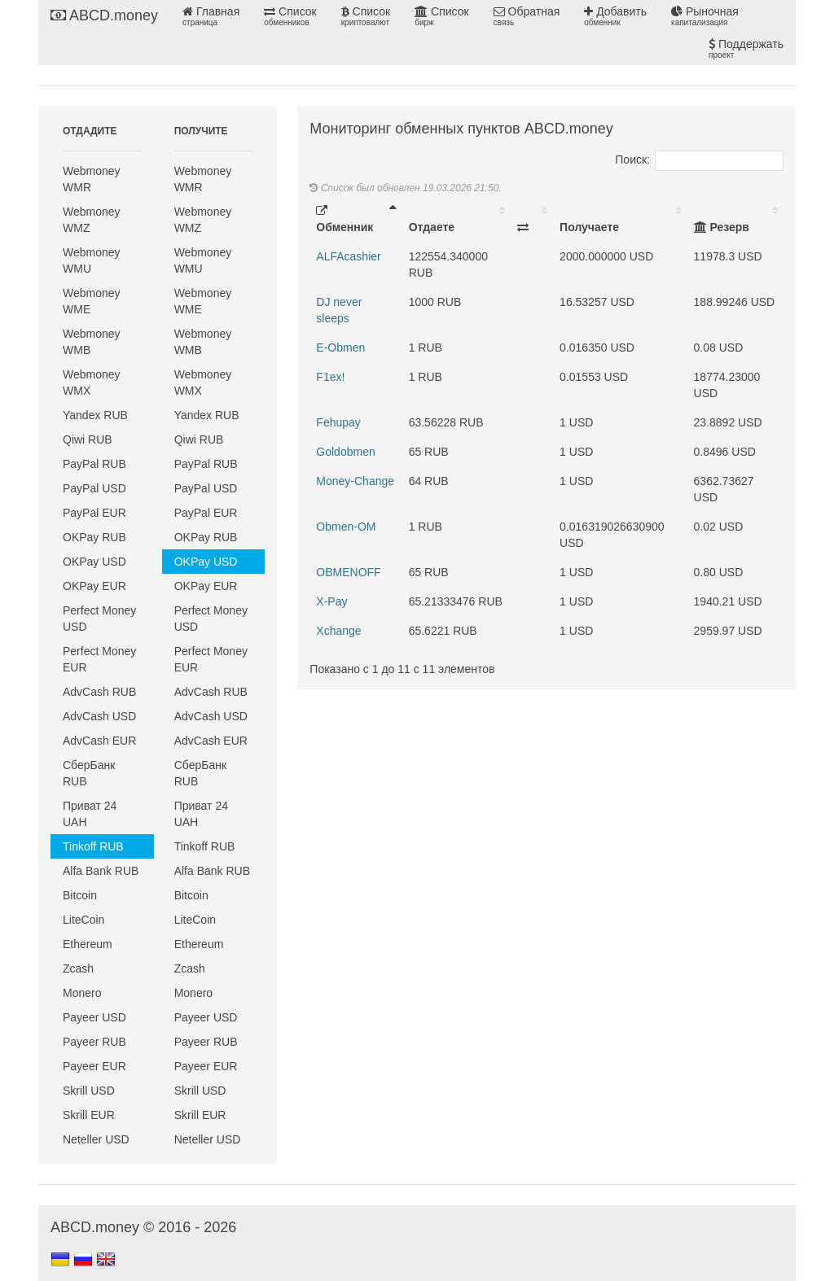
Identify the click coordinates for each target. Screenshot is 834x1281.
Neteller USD (96, 1139)
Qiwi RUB (87, 439)
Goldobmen (345, 451)
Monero (82, 992)
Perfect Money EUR (99, 659)
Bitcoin (80, 895)
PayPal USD (94, 488)
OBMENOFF (348, 572)
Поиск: (699, 159)
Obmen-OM (345, 526)
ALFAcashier (348, 256)
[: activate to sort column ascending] (532, 219)
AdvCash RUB (99, 691)
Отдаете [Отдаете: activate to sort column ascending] (431, 227)
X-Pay (331, 601)
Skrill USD (89, 1090)
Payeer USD (94, 1017)
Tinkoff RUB (93, 846)
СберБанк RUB (89, 773)
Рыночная (705, 16)
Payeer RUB (94, 1041)
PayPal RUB (94, 463)
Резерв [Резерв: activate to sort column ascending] (721, 227)
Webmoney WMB (92, 341)
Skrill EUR (89, 1114)
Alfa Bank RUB (100, 870)
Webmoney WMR (92, 179)
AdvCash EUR (99, 740)
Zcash (78, 968)
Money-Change (355, 480)
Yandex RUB (95, 415)
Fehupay (338, 422)
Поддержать (746, 48)
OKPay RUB (94, 537)
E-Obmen (340, 347)
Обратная (527, 16)
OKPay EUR (94, 585)
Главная (210, 16)
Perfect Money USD (99, 618)
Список (290, 16)
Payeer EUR (94, 1066)
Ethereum (87, 944)
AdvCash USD (99, 716)
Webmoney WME (92, 301)
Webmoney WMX (92, 382)
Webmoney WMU (92, 260)
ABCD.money (104, 15)
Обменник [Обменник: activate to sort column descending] (344, 219)
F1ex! (330, 376)
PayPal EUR (94, 512)
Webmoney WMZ (92, 219)
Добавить (615, 16)
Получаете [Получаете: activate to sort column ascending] (589, 227)
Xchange (338, 630)
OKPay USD (94, 561)
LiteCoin (83, 919)
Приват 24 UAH (89, 813)
